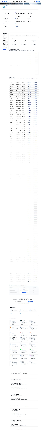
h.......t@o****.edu (29, 279)
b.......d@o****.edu (29, 148)
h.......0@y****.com (29, 116)
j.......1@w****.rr (28, 108)
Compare (22, 1)
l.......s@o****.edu (28, 90)
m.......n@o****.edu (29, 82)
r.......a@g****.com (29, 86)
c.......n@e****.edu (29, 150)
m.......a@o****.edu (29, 138)
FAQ (19, 1)
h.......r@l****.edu (28, 84)
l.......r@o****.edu (28, 271)
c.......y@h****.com (29, 273)
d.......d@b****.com (29, 142)
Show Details (35, 82)
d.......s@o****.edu (29, 132)
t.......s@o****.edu (29, 120)
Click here (23, 292)
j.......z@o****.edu (29, 277)
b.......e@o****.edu (29, 92)
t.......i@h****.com (28, 126)
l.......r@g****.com (28, 98)
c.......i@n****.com (29, 112)
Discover (25, 1)
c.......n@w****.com (29, 122)
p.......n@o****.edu (29, 110)
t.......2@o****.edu (29, 94)
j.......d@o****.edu (29, 118)
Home (14, 1)
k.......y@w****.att (28, 100)
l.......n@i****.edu (28, 114)
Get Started (38, 1)
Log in (34, 1)
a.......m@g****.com (29, 140)
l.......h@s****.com (29, 88)
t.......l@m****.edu (28, 275)
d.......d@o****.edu (29, 104)
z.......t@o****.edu (29, 136)
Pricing (17, 1)
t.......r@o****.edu (28, 124)
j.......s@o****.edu (28, 128)
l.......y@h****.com (29, 269)
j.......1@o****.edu (28, 144)
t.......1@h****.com (28, 146)
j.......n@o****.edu (29, 130)
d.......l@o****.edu (29, 134)
